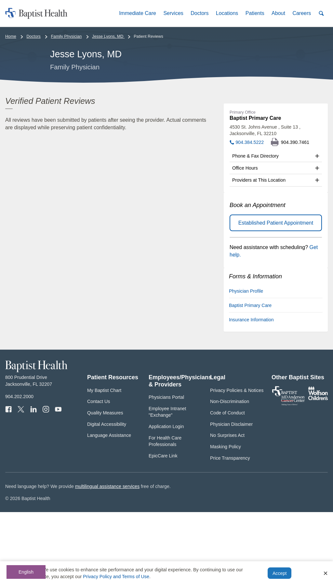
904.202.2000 (19, 469)
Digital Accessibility (106, 497)
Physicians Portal (166, 470)
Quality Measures (105, 485)
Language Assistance (109, 508)
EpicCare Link (163, 528)
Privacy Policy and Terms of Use (116, 576)
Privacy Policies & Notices (236, 463)
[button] (137, 13)
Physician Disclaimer (231, 497)
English (26, 572)
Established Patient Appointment (275, 296)
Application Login (166, 499)
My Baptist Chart (104, 463)
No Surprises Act (227, 508)
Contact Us (98, 474)
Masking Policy (225, 519)
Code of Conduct (227, 485)
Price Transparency (230, 531)
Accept (279, 573)
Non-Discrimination (229, 474)
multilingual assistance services (107, 559)
